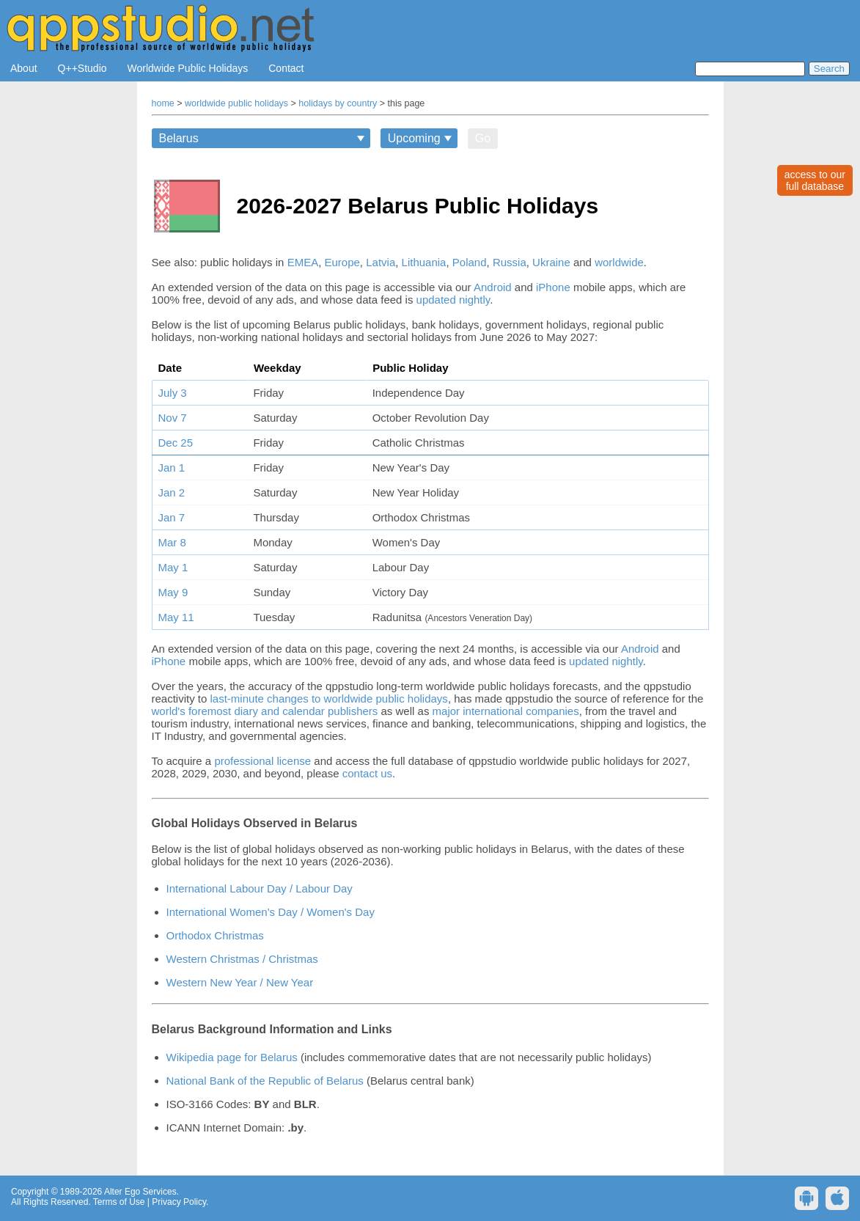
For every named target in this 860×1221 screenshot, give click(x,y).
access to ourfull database (814, 180)
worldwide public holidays (236, 103)
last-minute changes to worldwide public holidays (329, 698)
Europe (341, 262)
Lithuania (424, 262)
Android (493, 287)
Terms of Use (119, 1202)
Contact (286, 68)
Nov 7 (172, 417)
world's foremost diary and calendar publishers (265, 711)
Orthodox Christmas (215, 935)
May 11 (176, 617)
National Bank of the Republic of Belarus (265, 1080)
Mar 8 (172, 542)
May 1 (173, 567)
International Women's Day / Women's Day (270, 912)
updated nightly (453, 299)
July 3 (172, 392)
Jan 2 (171, 492)
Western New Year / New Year (240, 982)
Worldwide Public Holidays (188, 68)
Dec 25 (176, 442)
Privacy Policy (179, 1202)
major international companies (506, 711)
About (23, 68)
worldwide (619, 262)
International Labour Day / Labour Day (259, 888)
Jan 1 (171, 467)
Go (482, 138)
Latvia (380, 262)
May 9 (173, 592)
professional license (262, 761)
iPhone (553, 287)
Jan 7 (171, 517)
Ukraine (551, 262)
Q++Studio (82, 68)
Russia (509, 262)
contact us (367, 773)
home (163, 103)
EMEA (303, 262)
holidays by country (337, 103)
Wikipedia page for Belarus (232, 1057)
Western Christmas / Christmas (242, 959)
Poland (469, 262)
